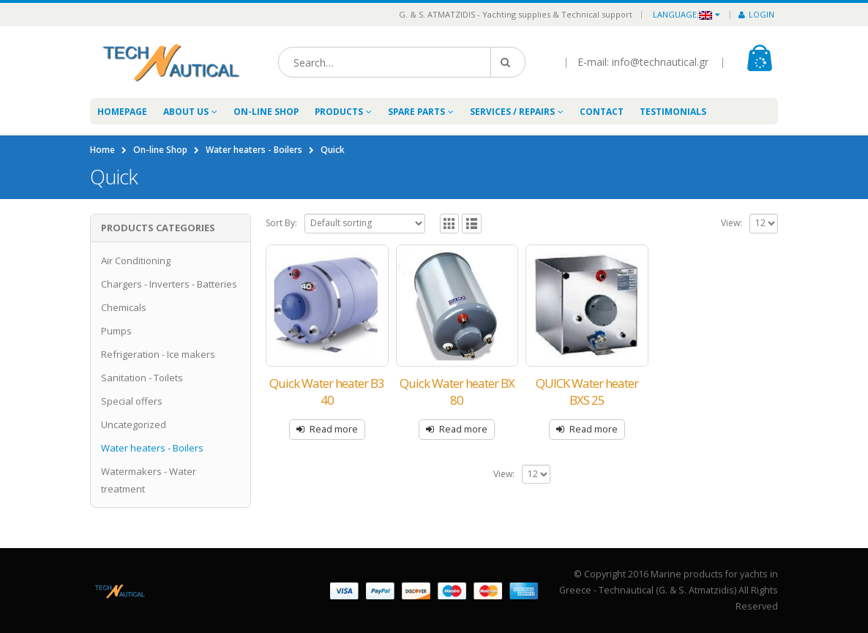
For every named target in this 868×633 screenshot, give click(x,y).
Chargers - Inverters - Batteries (169, 284)
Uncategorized (133, 424)
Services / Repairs (512, 111)
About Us (186, 111)
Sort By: (281, 223)
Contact (602, 111)
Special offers (131, 401)
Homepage (122, 111)
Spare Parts (416, 111)
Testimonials (673, 111)
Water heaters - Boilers (152, 447)
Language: (682, 14)
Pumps (116, 330)
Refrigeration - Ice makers (158, 354)
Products (339, 111)
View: (731, 223)
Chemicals (123, 307)
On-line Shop (266, 111)
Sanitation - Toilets (142, 377)
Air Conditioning (136, 260)
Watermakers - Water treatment (148, 480)
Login (756, 14)
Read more (334, 429)
